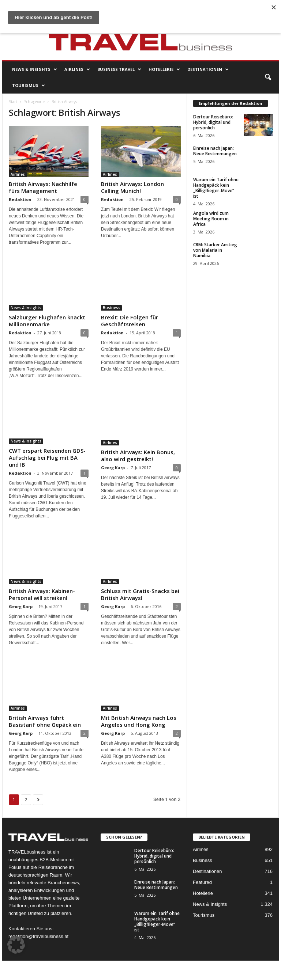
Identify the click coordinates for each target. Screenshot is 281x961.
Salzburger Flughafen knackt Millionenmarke (47, 321)
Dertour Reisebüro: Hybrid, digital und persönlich (213, 122)
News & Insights (34, 69)
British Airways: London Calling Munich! (132, 187)
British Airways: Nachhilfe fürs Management (43, 187)
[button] (268, 77)
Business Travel (119, 69)
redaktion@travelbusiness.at (38, 936)
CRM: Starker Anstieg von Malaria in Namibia (215, 250)
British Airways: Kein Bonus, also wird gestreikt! (138, 455)
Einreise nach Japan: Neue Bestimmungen (215, 151)
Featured (202, 882)
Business (111, 307)
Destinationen (208, 69)
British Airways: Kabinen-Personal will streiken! (42, 594)
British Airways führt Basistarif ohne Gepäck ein (45, 721)
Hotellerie (164, 69)
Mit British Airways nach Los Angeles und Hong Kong (138, 721)
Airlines (77, 69)
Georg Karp (113, 467)
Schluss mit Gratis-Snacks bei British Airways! (140, 594)
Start (13, 101)
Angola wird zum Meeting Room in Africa (211, 218)
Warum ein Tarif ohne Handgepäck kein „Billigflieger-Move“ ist (216, 187)
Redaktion (20, 199)
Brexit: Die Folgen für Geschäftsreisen (129, 321)
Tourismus (28, 85)
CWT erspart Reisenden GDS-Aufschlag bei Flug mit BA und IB (47, 457)
